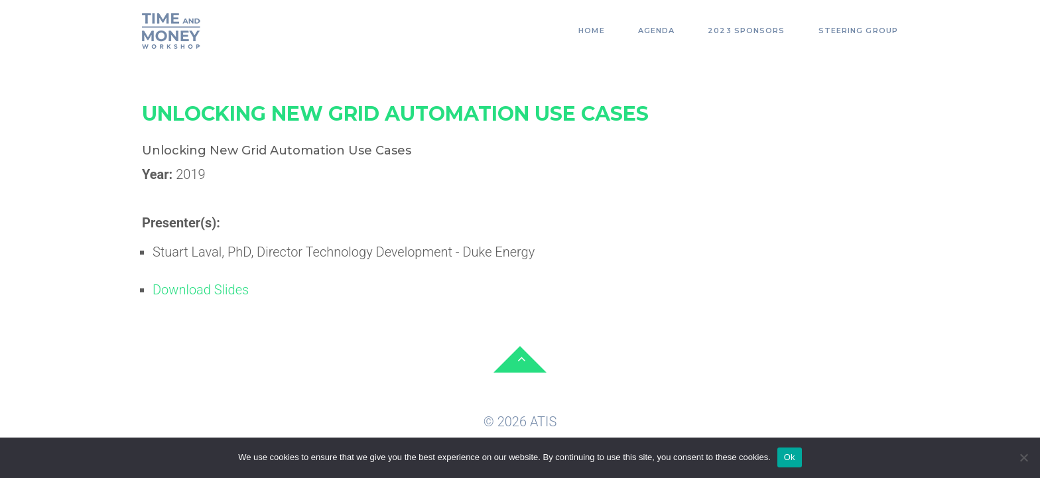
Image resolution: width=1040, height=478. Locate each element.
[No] (1023, 457)
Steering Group (858, 30)
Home (591, 30)
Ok (789, 457)
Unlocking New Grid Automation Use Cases (395, 113)
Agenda (656, 30)
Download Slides (201, 290)
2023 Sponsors (746, 30)
